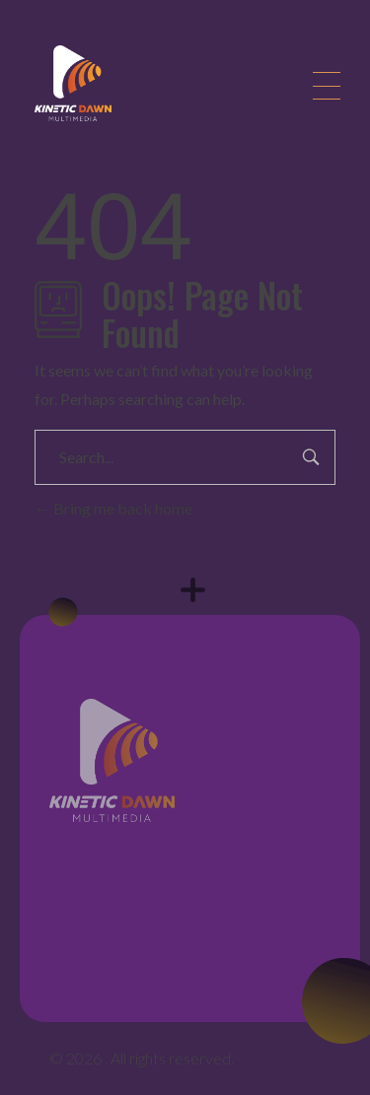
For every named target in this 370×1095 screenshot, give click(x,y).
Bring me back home (113, 508)
